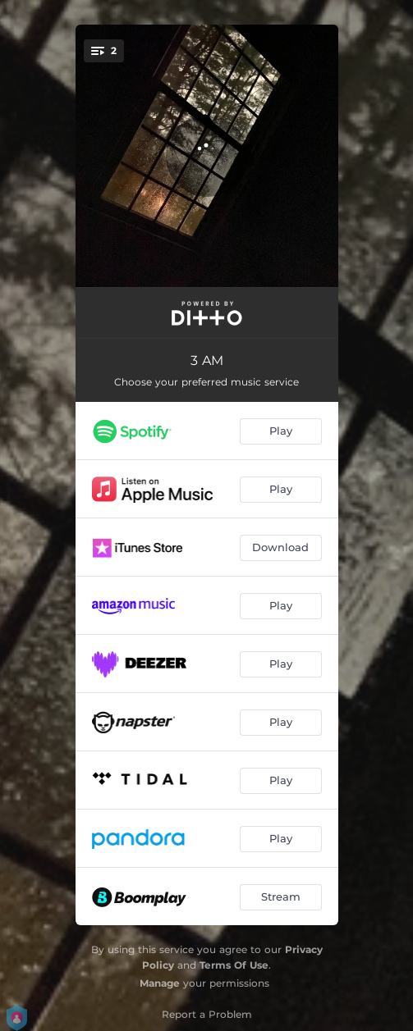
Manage (160, 983)
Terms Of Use (234, 965)
